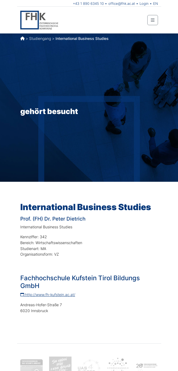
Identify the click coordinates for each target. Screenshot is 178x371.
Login (144, 3)
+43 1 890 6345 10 (88, 3)
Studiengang (40, 38)
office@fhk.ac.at (121, 3)
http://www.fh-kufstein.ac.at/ (47, 294)
